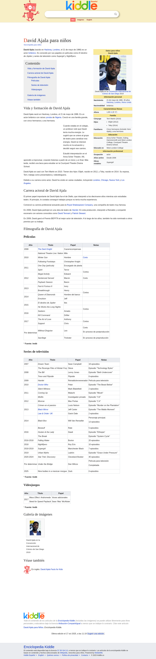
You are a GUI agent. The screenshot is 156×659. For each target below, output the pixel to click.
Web (72, 20)
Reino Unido (126, 102)
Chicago (104, 180)
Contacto (84, 655)
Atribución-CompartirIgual (69, 623)
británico (32, 53)
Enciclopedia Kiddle (66, 621)
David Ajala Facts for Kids (52, 569)
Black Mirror (43, 409)
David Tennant (64, 213)
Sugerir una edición (95, 634)
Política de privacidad (70, 655)
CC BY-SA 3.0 (62, 650)
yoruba (49, 117)
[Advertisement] (78, 29)
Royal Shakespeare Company (80, 205)
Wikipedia (64, 653)
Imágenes (80, 20)
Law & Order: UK (45, 413)
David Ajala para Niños (33, 627)
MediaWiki (99, 653)
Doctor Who (43, 385)
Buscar (115, 14)
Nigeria (58, 117)
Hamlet (75, 210)
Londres (117, 102)
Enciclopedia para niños (32, 45)
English (89, 20)
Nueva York (114, 180)
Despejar (110, 14)
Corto (85, 257)
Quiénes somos (53, 655)
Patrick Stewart (79, 213)
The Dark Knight (45, 249)
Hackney (110, 102)
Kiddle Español (29, 655)
